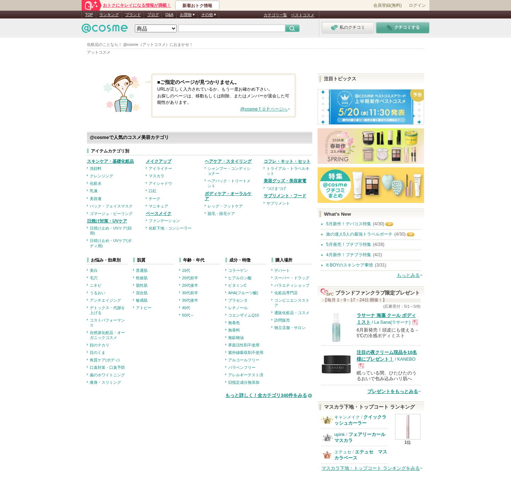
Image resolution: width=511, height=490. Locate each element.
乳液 (94, 191)
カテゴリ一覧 (275, 15)
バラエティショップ (291, 285)
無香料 (234, 330)
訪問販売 (282, 320)
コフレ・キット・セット (287, 161)
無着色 (234, 323)
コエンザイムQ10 (243, 315)
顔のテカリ (99, 345)
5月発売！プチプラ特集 (348, 244)
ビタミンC (237, 285)
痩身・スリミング (105, 382)
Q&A (169, 14)
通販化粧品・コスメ (291, 313)
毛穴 (94, 278)
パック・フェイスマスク (111, 206)
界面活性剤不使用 (243, 345)
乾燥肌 (142, 278)
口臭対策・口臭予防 (107, 367)
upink (339, 434)
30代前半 (190, 293)
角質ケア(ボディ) (105, 360)
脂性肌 (142, 285)
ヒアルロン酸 (240, 278)
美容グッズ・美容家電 (285, 180)
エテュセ (342, 451)
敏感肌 (142, 300)
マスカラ (156, 176)
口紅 (152, 191)
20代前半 (190, 278)
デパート (282, 270)
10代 (186, 270)
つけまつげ (276, 188)
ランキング (109, 14)
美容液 (95, 198)
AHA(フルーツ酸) (243, 293)
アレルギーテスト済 (245, 375)
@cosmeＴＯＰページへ (263, 109)
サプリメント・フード (285, 195)
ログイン (417, 5)
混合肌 (142, 293)
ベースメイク (158, 213)
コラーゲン (238, 270)
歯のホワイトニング (107, 375)
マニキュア (158, 206)
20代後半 (190, 285)
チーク (154, 198)
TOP (89, 14)
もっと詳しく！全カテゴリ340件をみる (266, 395)
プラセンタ (238, 300)
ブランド (133, 14)
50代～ (188, 315)
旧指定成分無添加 (243, 382)
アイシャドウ (160, 183)
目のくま (97, 352)
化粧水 (95, 183)
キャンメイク (347, 417)
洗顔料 (95, 168)
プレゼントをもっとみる (392, 391)
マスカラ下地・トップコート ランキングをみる (371, 468)
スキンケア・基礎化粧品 (110, 161)
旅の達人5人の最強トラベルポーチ (359, 234)
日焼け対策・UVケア (107, 221)
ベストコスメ (302, 15)
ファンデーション (164, 221)
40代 (186, 308)
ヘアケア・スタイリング (228, 161)
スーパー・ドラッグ (291, 278)
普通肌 (142, 270)
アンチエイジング (105, 300)
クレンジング (101, 176)
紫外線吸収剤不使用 (245, 352)
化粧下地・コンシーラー (170, 228)
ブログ (153, 14)
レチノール (238, 308)
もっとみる (408, 275)
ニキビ (95, 285)
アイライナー (160, 168)
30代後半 (190, 300)
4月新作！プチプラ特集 (348, 254)
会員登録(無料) (387, 5)
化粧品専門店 (286, 293)
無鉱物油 (236, 337)
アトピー (144, 308)
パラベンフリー (242, 367)
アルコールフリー (243, 360)
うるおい (97, 293)
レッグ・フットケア (225, 206)
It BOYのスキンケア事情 (349, 265)
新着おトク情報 (197, 5)
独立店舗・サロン (290, 327)
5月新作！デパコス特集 (348, 223)
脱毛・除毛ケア (221, 213)
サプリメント (278, 203)
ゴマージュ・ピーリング (111, 213)
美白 (94, 270)
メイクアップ (158, 161)
